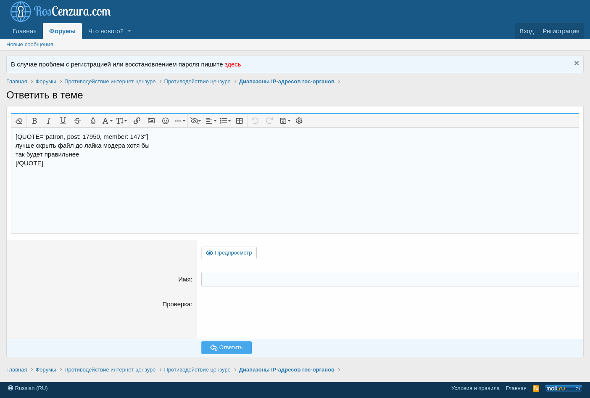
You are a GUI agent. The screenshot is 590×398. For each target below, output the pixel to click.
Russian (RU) (28, 388)
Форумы (62, 30)
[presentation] (265, 315)
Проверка (176, 303)
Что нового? (106, 30)
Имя (184, 279)
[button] (129, 31)
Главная (25, 30)
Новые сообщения (29, 44)
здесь (233, 64)
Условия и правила (475, 388)
